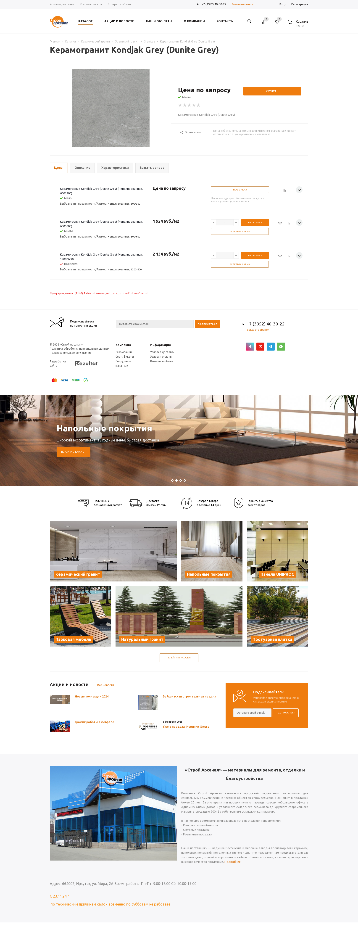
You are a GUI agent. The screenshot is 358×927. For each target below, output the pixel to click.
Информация (160, 344)
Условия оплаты (161, 356)
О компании (124, 352)
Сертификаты (125, 356)
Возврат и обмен (161, 361)
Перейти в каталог (73, 452)
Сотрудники (124, 361)
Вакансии (122, 365)
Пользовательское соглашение (71, 352)
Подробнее (232, 861)
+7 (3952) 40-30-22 (213, 4)
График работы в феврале (94, 722)
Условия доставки (162, 352)
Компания (123, 344)
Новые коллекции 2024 (91, 696)
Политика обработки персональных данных (79, 348)
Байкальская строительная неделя (189, 696)
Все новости (105, 685)
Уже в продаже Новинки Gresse (186, 726)
